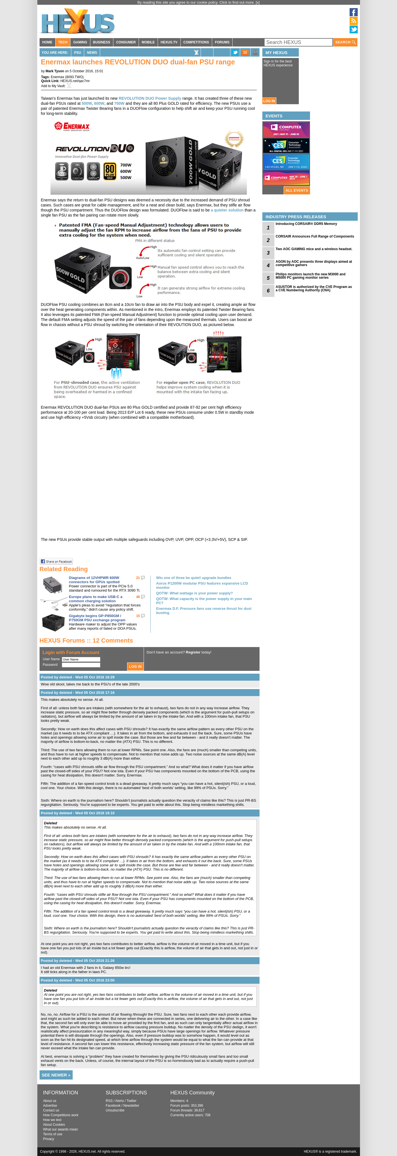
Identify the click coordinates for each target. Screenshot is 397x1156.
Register (193, 652)
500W (87, 103)
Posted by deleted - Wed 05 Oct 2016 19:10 (78, 813)
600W (99, 103)
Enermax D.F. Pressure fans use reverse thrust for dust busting (204, 610)
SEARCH (345, 42)
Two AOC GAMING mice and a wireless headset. (314, 249)
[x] (258, 2)
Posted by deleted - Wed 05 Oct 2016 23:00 (78, 980)
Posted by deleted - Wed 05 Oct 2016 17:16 (78, 692)
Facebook (113, 1106)
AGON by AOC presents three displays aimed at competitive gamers (314, 263)
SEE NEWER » (56, 1075)
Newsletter (131, 1106)
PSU (77, 53)
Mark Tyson (55, 71)
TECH (63, 42)
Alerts (119, 1101)
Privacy (48, 1139)
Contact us (51, 1110)
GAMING (80, 42)
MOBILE (148, 42)
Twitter (131, 1101)
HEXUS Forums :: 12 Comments (86, 640)
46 (138, 597)
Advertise (50, 1106)
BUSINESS (101, 42)
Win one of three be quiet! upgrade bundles (193, 578)
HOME (47, 42)
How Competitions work (61, 1115)
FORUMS (222, 42)
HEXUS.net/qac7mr (75, 81)
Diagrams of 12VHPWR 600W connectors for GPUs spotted (94, 580)
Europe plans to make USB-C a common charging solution (96, 599)
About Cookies (54, 1125)
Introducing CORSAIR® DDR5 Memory (306, 223)
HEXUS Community (192, 1092)
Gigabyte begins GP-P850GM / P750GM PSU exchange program (97, 618)
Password (50, 665)
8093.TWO (74, 77)
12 (245, 52)
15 (138, 616)
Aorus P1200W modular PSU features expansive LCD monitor (202, 585)
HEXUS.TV (169, 42)
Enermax (57, 77)
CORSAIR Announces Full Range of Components (315, 236)
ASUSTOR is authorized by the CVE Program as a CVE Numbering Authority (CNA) (314, 288)
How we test (52, 1120)
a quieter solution (227, 210)
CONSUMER (126, 42)
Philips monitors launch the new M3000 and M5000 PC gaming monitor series (311, 276)
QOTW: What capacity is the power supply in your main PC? (204, 601)
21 (138, 578)
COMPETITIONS (196, 42)
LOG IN (269, 101)
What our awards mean (60, 1129)
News (92, 53)
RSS (109, 1101)
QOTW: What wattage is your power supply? (194, 593)
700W (119, 103)
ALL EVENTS (297, 190)
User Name (51, 659)
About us (49, 1101)
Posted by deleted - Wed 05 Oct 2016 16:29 (78, 677)
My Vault (58, 86)
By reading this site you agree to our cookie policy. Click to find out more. (196, 2)
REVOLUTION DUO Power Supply (150, 98)
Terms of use (53, 1134)
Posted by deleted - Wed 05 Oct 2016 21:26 (78, 961)
